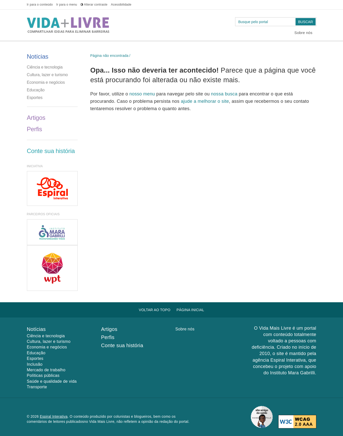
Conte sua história (51, 150)
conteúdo (40, 4)
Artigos (36, 117)
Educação (36, 90)
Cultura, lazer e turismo (47, 75)
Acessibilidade (121, 4)
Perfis (34, 129)
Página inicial (190, 310)
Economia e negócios (46, 82)
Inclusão (35, 364)
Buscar (305, 22)
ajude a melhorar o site (205, 101)
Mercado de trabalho (46, 370)
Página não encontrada (109, 56)
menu (66, 4)
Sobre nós (304, 32)
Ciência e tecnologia (45, 67)
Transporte (37, 387)
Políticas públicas (43, 375)
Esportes (35, 97)
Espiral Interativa (54, 416)
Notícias (37, 56)
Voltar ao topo (154, 310)
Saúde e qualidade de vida (52, 381)
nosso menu (142, 93)
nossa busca (225, 93)
